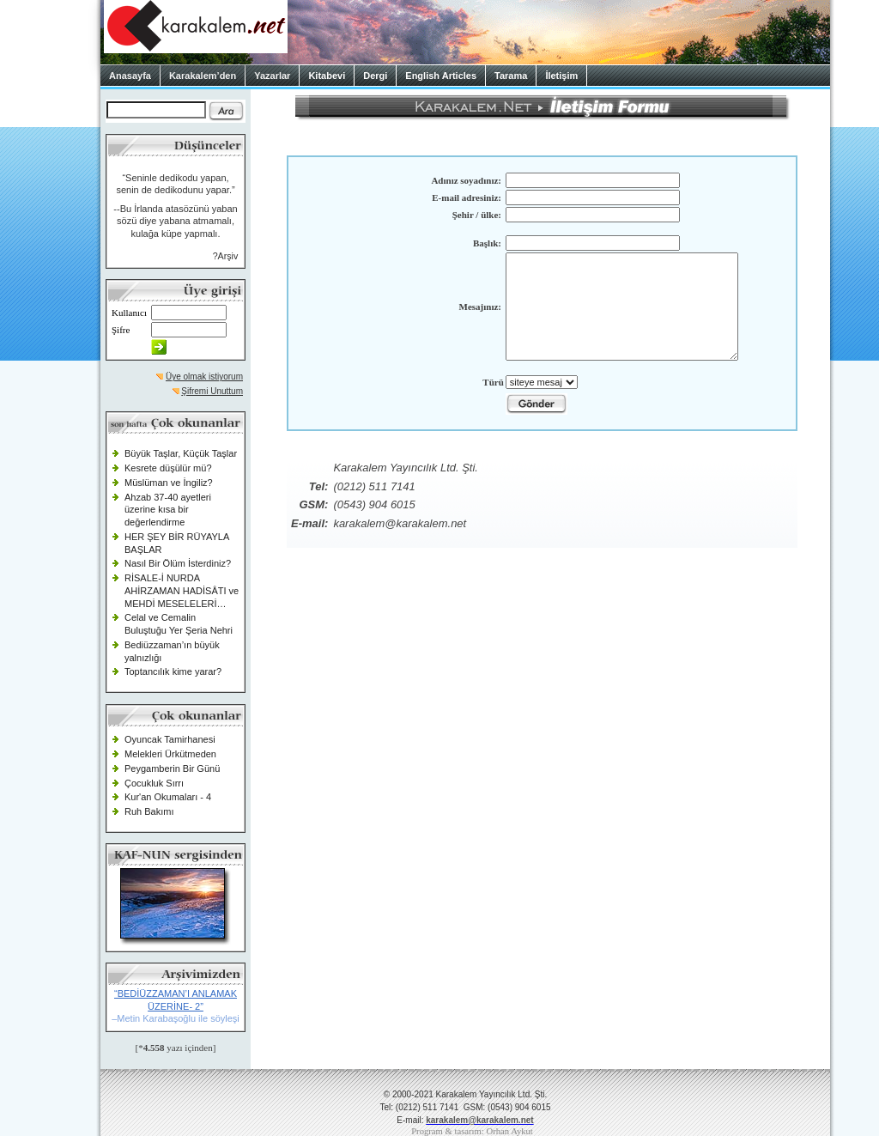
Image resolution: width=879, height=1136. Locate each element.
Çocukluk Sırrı (154, 783)
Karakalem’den (202, 75)
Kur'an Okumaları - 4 (167, 797)
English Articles (440, 75)
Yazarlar (272, 75)
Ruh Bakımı (148, 811)
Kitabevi (326, 75)
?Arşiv (226, 256)
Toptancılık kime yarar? (172, 671)
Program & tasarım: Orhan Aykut (472, 1131)
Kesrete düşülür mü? (168, 468)
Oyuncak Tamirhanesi (169, 739)
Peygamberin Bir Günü (172, 768)
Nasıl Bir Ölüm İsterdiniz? (177, 563)
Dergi (375, 75)
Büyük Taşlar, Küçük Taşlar (180, 453)
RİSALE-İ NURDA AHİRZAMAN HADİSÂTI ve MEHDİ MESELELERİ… (181, 590)
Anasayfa (130, 75)
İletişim (561, 75)
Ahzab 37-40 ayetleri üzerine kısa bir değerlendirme (167, 509)
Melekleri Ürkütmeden (170, 754)
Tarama (510, 75)
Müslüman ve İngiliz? (168, 482)
